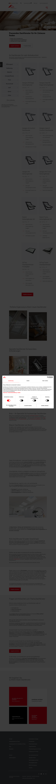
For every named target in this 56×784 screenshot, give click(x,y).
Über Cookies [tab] (45, 380)
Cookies (18, 392)
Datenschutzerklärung (12, 392)
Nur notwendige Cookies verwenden (11, 406)
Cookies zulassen (44, 405)
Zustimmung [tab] (10, 380)
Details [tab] (28, 380)
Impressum (5, 392)
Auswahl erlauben (28, 405)
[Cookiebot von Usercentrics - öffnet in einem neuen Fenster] (48, 377)
